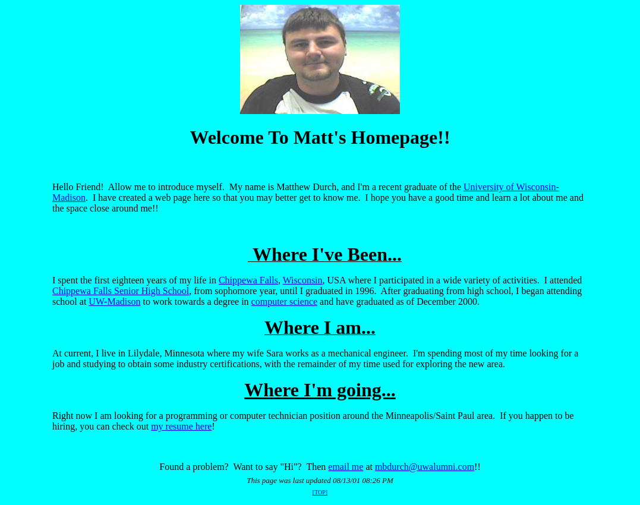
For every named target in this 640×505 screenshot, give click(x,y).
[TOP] (320, 492)
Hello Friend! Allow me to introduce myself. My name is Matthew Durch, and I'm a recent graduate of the (258, 187)
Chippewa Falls (248, 280)
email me (345, 467)
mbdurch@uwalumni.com (424, 467)
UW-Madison (114, 301)
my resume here (181, 426)
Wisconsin (303, 280)
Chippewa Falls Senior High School (120, 291)
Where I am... (320, 327)
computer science (284, 301)
